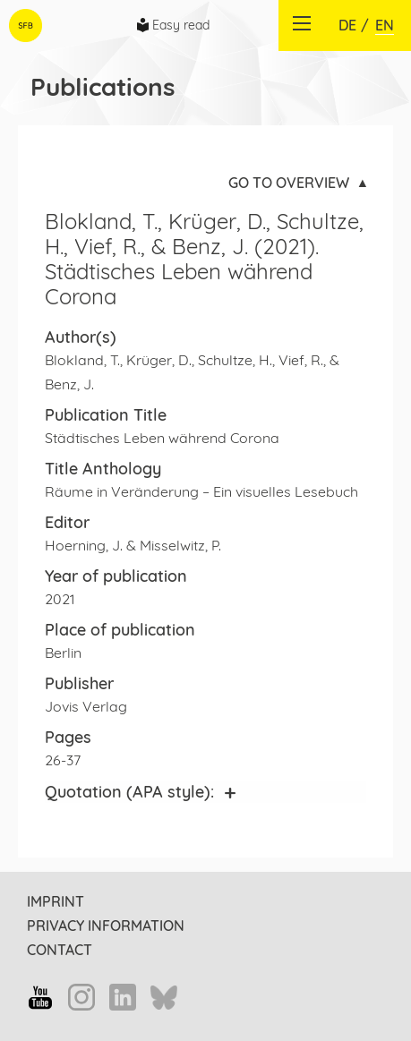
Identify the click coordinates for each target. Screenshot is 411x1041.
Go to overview (288, 183)
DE (347, 25)
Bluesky (163, 999)
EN (384, 25)
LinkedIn (122, 997)
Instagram (81, 997)
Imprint (55, 901)
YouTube (40, 997)
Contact (59, 950)
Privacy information (105, 925)
